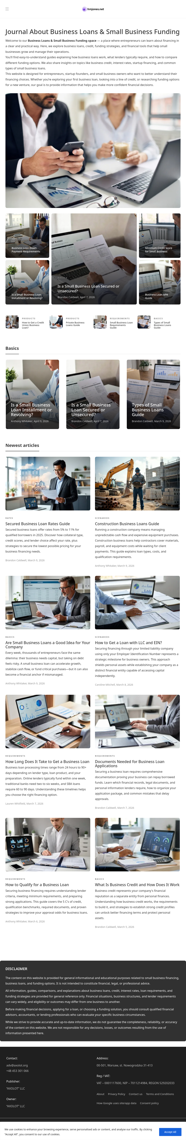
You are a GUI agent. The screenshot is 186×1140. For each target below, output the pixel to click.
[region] (93, 1131)
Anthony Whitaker (22, 421)
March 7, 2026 (35, 803)
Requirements (22, 240)
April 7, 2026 (87, 297)
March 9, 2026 (162, 421)
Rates (149, 286)
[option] (93, 258)
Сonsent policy (149, 1103)
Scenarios (102, 518)
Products (29, 318)
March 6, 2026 (36, 921)
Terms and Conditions (160, 1094)
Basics (16, 286)
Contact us (135, 1094)
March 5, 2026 (125, 927)
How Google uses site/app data (116, 1103)
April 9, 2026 (41, 421)
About (100, 1094)
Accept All (170, 1132)
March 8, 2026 (124, 684)
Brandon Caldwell (68, 297)
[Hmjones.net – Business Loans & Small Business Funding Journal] (93, 9)
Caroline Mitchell (105, 684)
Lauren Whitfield (15, 803)
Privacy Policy (116, 1094)
